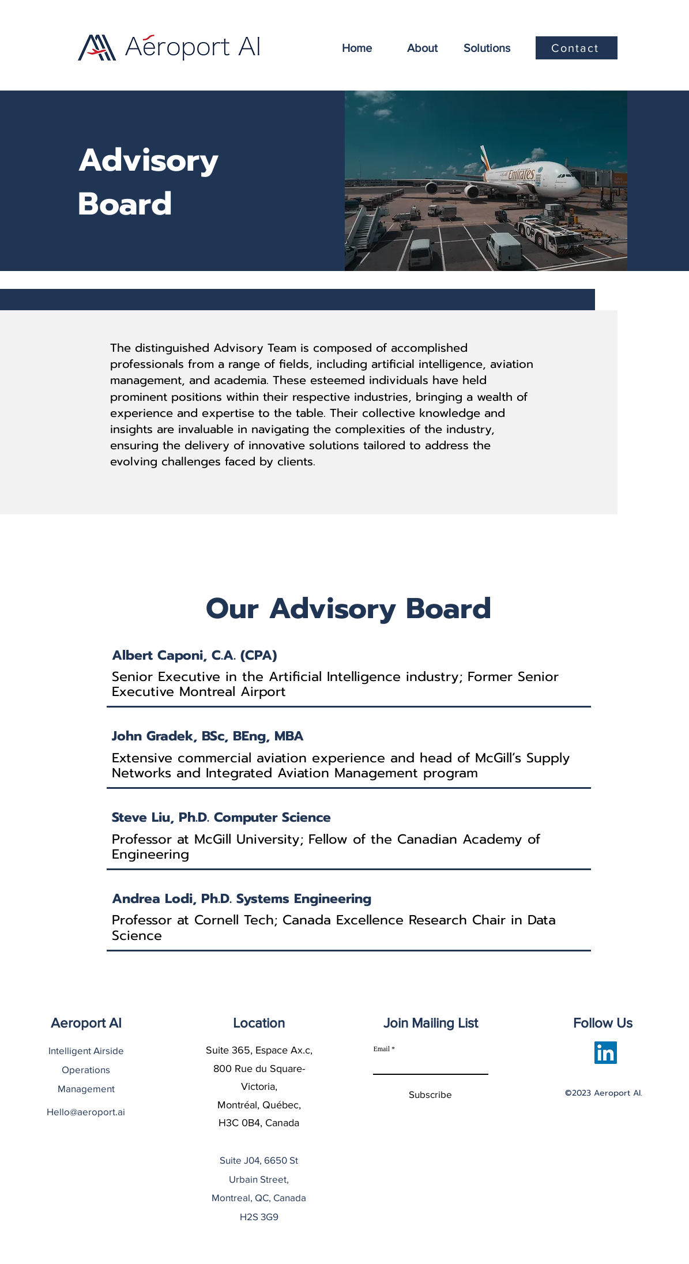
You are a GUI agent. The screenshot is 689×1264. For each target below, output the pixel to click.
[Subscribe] (430, 1094)
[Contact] (577, 47)
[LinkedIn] (605, 1052)
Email (381, 1048)
